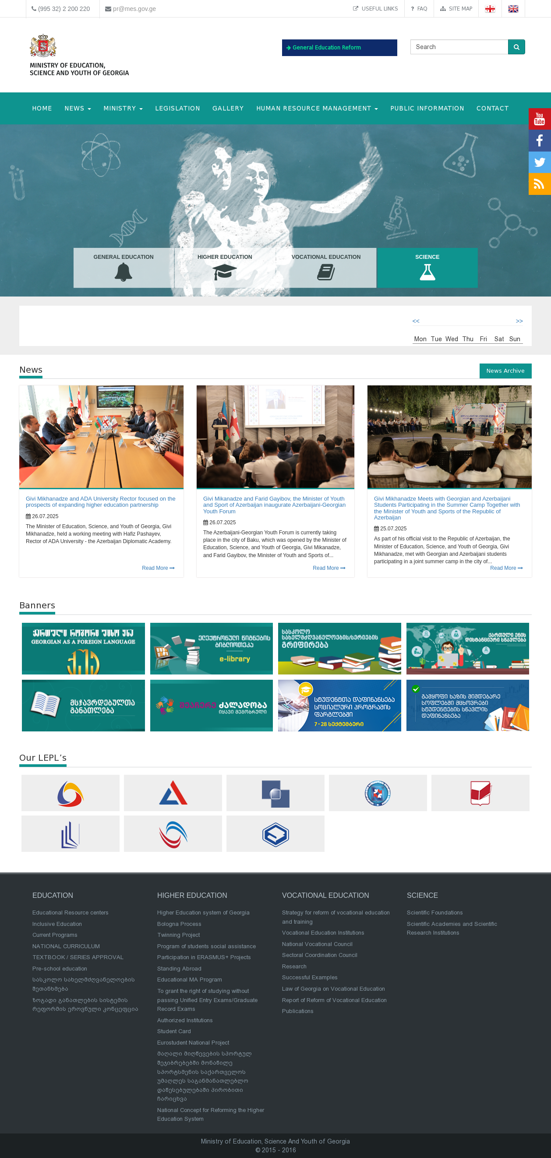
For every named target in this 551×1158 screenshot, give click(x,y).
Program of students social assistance (206, 946)
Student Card (174, 1031)
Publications (298, 1011)
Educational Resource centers (70, 912)
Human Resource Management (317, 108)
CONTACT (493, 108)
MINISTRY (123, 108)
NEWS (77, 108)
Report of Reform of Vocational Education (334, 1000)
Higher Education (225, 268)
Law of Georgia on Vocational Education (333, 988)
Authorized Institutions (185, 1020)
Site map (456, 8)
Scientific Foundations (435, 912)
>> (519, 321)
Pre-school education (59, 968)
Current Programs (55, 935)
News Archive (506, 370)
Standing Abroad (179, 968)
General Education (123, 268)
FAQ (419, 8)
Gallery (228, 108)
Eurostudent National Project (193, 1042)
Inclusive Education (57, 924)
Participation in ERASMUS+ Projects (204, 957)
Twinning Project (178, 935)
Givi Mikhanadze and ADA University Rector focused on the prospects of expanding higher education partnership (101, 501)
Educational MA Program (189, 979)
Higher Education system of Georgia (203, 912)
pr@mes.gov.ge (134, 8)
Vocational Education (326, 268)
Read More (158, 568)
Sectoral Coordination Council (319, 955)
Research (294, 966)
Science (427, 268)
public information (427, 108)
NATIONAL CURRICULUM (66, 946)
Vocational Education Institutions (323, 932)
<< (416, 321)
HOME (42, 108)
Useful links (375, 8)
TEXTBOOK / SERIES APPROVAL (78, 957)
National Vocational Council (317, 944)
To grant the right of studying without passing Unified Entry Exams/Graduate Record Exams (207, 1000)
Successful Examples (310, 977)
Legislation (177, 108)
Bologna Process (179, 924)
